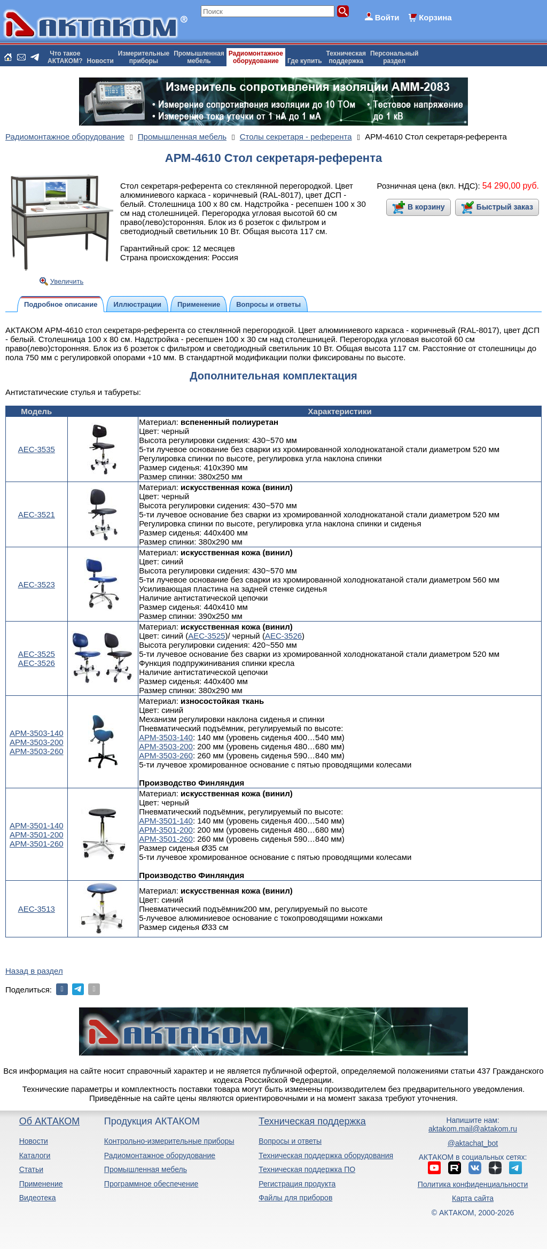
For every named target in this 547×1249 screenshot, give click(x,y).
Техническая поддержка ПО (307, 1169)
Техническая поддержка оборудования (326, 1155)
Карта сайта (473, 1198)
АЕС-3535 (36, 449)
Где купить (304, 61)
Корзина (435, 17)
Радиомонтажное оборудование (159, 1155)
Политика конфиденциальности (473, 1184)
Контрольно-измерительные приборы (169, 1141)
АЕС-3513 (36, 908)
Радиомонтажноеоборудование (256, 57)
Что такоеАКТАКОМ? (65, 57)
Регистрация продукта (297, 1184)
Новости (100, 61)
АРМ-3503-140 (37, 733)
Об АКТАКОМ (49, 1121)
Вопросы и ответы (290, 1141)
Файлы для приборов (295, 1197)
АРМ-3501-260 (37, 843)
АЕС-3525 (36, 653)
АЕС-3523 (36, 584)
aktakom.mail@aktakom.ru (472, 1128)
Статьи (31, 1169)
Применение (41, 1184)
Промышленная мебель (145, 1169)
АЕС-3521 (36, 514)
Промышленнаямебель (199, 57)
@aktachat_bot (473, 1143)
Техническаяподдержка (346, 57)
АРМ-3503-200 (37, 742)
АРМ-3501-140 (37, 825)
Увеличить (67, 281)
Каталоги (35, 1155)
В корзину (426, 207)
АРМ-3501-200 (37, 834)
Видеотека (37, 1197)
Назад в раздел (34, 970)
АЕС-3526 (36, 663)
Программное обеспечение (151, 1184)
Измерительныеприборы (143, 57)
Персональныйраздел (394, 57)
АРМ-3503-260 (37, 751)
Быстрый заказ (504, 207)
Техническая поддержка (312, 1121)
